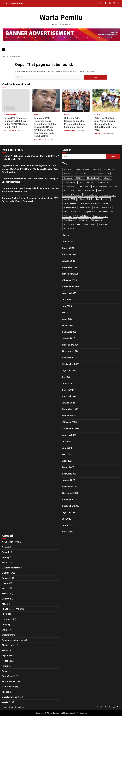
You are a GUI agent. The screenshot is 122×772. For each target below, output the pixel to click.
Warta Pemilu (61, 17)
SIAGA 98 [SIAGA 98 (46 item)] (83, 220)
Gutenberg (20, 707)
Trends (5, 691)
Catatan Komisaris (11, 567)
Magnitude (69, 713)
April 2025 (67, 319)
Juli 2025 (66, 299)
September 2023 (70, 428)
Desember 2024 (70, 344)
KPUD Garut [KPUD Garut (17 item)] (76, 190)
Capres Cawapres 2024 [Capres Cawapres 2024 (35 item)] (99, 174)
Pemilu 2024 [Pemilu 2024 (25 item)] (85, 207)
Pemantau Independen (13, 640)
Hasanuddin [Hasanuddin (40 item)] (84, 186)
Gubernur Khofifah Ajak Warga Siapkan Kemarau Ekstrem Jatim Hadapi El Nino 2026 (106, 100)
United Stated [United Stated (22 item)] (89, 224)
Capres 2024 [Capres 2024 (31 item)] (81, 174)
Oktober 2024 (69, 357)
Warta (5, 702)
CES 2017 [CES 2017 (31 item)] (79, 178)
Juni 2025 (67, 306)
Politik (67, 115)
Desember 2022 (70, 486)
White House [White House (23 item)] (69, 228)
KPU (4, 588)
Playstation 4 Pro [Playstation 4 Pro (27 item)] (106, 212)
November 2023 (70, 415)
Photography (8, 645)
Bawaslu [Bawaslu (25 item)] (96, 169)
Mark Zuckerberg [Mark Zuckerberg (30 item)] (107, 195)
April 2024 (67, 383)
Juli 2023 (66, 441)
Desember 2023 (70, 409)
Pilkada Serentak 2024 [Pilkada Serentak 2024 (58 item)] (73, 212)
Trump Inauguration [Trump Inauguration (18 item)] (72, 224)
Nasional (6, 619)
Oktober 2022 (69, 499)
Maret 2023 (68, 467)
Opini (4, 629)
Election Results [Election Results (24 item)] (93, 178)
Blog (11, 707)
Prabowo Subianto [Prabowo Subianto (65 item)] (82, 216)
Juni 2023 (67, 448)
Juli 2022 (66, 518)
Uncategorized (10, 115)
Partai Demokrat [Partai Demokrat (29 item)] (102, 199)
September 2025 (70, 286)
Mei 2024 (67, 377)
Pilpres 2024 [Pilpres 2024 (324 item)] (90, 212)
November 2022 (70, 493)
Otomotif (7, 634)
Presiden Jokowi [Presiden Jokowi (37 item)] (99, 216)
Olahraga (6, 624)
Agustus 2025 (69, 293)
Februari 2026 (69, 254)
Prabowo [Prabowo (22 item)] (67, 216)
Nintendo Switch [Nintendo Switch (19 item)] (85, 199)
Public (5, 665)
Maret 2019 (68, 531)
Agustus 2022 (69, 512)
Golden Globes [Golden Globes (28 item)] (70, 186)
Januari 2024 (68, 402)
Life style (6, 598)
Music (5, 614)
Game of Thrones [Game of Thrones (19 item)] (86, 182)
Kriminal (6, 593)
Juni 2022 (67, 525)
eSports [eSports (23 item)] (107, 178)
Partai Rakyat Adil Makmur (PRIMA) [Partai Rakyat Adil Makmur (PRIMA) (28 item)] (94, 203)
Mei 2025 (67, 312)
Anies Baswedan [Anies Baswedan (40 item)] (82, 169)
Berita (5, 562)
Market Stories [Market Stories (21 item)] (91, 195)
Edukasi (6, 578)
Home (4, 707)
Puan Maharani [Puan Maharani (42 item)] (69, 220)
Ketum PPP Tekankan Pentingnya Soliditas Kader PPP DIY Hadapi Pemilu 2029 (16, 100)
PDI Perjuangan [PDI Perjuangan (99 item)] (70, 207)
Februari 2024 (69, 396)
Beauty (5, 557)
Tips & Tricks (8, 686)
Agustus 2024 (69, 370)
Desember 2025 (70, 267)
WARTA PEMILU (10, 130)
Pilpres (5, 655)
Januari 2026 (68, 260)
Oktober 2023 (69, 422)
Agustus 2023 (69, 435)
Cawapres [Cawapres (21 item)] (68, 178)
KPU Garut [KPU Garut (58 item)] (89, 190)
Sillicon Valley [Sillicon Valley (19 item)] (96, 220)
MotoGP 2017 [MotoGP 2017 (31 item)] (69, 199)
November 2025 (70, 273)
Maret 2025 (68, 325)
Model (5, 603)
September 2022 (70, 505)
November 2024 (70, 351)
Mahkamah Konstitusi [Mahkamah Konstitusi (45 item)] (72, 195)
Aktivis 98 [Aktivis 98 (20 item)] (68, 169)
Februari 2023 (69, 473)
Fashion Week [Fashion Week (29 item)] (69, 182)
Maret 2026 (68, 248)
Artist (5, 547)
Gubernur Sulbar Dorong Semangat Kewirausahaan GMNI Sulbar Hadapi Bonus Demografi (30, 200)
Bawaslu (6, 552)
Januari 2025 (68, 338)
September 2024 (70, 364)
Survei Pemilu (8, 681)
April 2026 (67, 241)
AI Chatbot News (10, 541)
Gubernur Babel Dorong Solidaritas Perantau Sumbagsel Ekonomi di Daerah (76, 100)
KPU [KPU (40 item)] (65, 190)
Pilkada (5, 650)
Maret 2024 (68, 389)
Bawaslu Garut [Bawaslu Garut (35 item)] (109, 169)
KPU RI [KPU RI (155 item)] (101, 190)
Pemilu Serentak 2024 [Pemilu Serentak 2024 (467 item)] (102, 207)
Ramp (5, 671)
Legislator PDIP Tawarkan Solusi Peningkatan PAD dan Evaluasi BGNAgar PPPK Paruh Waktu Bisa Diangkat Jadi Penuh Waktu (46, 100)
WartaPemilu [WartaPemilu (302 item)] (104, 224)
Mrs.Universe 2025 (11, 609)
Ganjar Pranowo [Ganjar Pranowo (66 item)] (103, 182)
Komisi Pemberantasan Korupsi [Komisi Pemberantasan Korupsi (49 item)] (105, 186)
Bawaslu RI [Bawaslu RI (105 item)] (68, 174)
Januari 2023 (68, 480)
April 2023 (67, 460)
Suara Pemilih (8, 676)
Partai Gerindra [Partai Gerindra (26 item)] (70, 203)
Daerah (37, 115)
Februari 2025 (69, 331)
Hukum (5, 583)
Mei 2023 (67, 454)
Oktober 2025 (69, 280)
